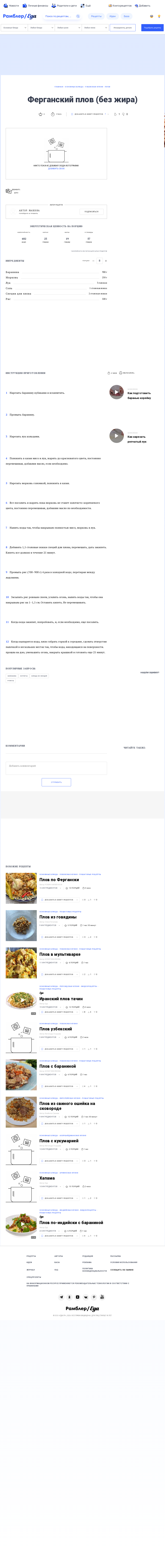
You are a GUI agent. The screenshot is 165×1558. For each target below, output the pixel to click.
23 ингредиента (50, 1231)
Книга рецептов (120, 5)
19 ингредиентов (51, 1007)
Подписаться (92, 212)
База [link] (57, 1262)
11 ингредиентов (51, 963)
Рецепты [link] (31, 1256)
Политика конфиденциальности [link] (94, 1270)
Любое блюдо (41, 27)
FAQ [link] (56, 1270)
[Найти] (78, 16)
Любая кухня (68, 27)
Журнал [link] (31, 1270)
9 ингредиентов (50, 925)
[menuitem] (11, 5)
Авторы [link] (59, 1256)
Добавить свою (56, 168)
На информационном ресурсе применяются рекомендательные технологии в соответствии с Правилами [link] (78, 1285)
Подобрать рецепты (152, 27)
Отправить (56, 782)
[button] (126, 373)
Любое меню (95, 27)
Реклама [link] (87, 1262)
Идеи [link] (29, 1262)
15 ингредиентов (51, 888)
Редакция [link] (87, 1256)
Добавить (142, 5)
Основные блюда (14, 27)
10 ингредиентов (51, 1149)
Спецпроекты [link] (34, 1277)
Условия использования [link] (123, 1262)
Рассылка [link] (115, 1256)
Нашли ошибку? (149, 672)
